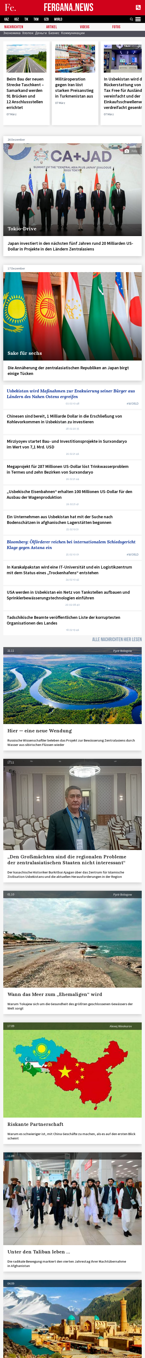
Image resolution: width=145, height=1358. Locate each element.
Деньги (41, 33)
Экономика (11, 33)
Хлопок (27, 33)
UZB (46, 19)
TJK (26, 19)
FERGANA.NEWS (69, 7)
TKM (36, 19)
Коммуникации (73, 33)
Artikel (51, 27)
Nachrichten (13, 27)
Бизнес (53, 33)
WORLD (58, 19)
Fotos (116, 27)
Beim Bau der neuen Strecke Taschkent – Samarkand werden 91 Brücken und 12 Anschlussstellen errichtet (25, 93)
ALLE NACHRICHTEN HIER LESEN (117, 639)
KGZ (16, 19)
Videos (85, 27)
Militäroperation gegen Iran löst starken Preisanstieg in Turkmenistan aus (74, 87)
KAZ (6, 19)
